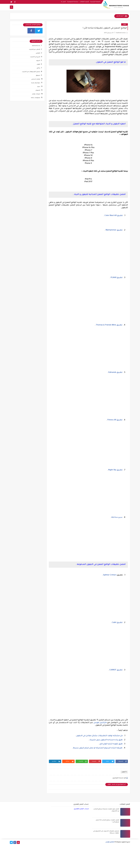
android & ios (36, 46)
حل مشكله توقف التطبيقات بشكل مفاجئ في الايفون (99, 736)
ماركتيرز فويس (100, 723)
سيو (38, 86)
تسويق (38, 75)
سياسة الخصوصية (72, 1)
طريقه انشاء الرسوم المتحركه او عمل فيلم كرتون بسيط (97, 748)
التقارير (38, 53)
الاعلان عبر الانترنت (34, 49)
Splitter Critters (110, 575)
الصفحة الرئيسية (95, 1)
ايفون (124, 24)
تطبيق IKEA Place (116, 517)
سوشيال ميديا (35, 83)
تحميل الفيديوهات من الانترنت (31, 72)
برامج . (38, 68)
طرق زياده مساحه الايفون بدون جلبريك (106, 740)
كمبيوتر (38, 90)
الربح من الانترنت (35, 57)
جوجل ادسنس (35, 79)
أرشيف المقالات (84, 1)
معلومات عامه (35, 98)
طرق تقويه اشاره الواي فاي (111, 744)
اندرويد (38, 60)
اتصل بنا (63, 1)
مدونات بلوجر (36, 94)
